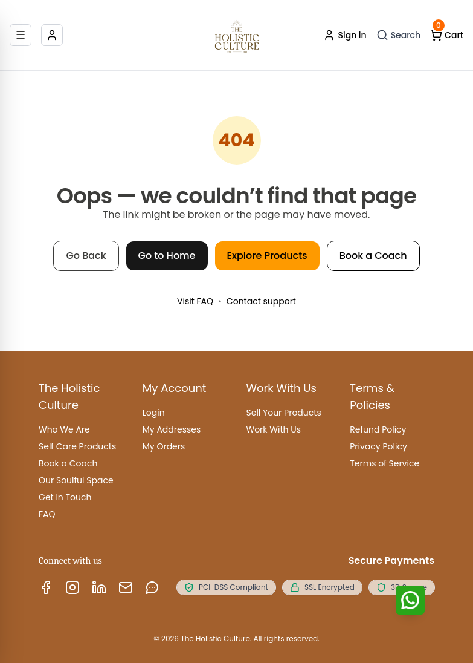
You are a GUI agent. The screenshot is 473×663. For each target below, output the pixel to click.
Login (154, 413)
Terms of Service (384, 463)
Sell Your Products (283, 413)
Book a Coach (373, 256)
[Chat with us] (410, 600)
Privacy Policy (378, 446)
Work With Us (273, 429)
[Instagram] (72, 587)
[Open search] (398, 35)
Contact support (261, 301)
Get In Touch (65, 497)
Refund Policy (378, 429)
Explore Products (267, 256)
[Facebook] (46, 587)
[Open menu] (20, 35)
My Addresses (172, 429)
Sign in (344, 35)
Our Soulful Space (76, 480)
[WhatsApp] (152, 587)
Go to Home (167, 256)
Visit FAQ (195, 301)
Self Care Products (77, 446)
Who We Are (64, 429)
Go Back (86, 256)
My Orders (164, 446)
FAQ (47, 514)
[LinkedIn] (99, 587)
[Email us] (125, 587)
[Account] (52, 35)
